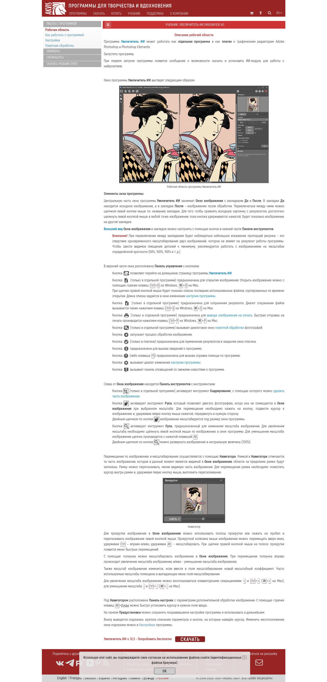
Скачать (99, 14)
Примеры (53, 51)
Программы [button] (78, 14)
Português (120, 678)
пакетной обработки (229, 327)
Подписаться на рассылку (259, 658)
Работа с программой (62, 24)
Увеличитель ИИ (133, 41)
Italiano (135, 678)
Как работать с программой (64, 35)
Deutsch (90, 678)
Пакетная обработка (59, 45)
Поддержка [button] (155, 14)
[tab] (72, 24)
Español (104, 678)
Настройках (147, 625)
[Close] (244, 657)
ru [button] (279, 13)
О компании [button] (179, 14)
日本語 (148, 678)
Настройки (52, 40)
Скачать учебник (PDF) (62, 64)
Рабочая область (57, 30)
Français (76, 678)
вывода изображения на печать (229, 315)
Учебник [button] (134, 14)
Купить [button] (116, 14)
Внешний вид (113, 229)
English (62, 678)
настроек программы (200, 296)
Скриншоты (55, 57)
